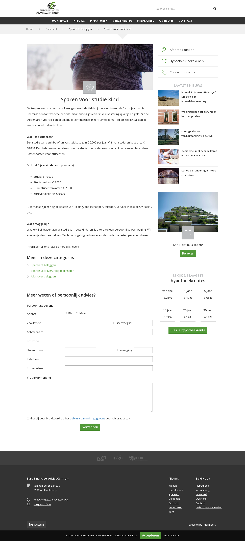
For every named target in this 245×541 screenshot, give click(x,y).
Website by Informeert (202, 524)
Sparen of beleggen (80, 29)
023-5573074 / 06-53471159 (51, 500)
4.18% (208, 317)
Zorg (171, 511)
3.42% (188, 298)
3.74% (168, 317)
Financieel (145, 20)
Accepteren (150, 535)
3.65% (208, 298)
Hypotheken (176, 490)
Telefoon (33, 359)
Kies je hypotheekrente (188, 330)
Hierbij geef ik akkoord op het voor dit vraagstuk (80, 418)
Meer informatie (171, 535)
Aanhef (31, 314)
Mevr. (77, 313)
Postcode (33, 341)
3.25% (168, 298)
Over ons (166, 20)
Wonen (173, 485)
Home (29, 29)
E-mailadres (35, 368)
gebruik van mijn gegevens (87, 418)
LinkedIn (36, 524)
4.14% (188, 317)
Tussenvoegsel (122, 323)
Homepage (60, 20)
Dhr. (66, 313)
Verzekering (122, 20)
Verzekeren (175, 507)
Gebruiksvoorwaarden (209, 507)
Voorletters (34, 323)
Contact (185, 20)
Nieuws (79, 20)
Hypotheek (98, 20)
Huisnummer (36, 350)
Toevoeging (124, 350)
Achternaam (35, 332)
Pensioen (174, 503)
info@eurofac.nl (42, 504)
